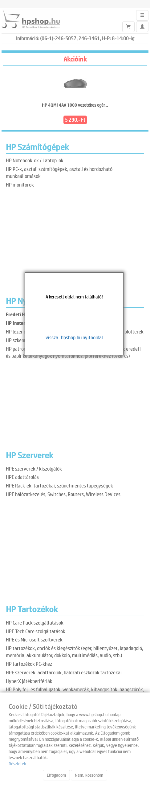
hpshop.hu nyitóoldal (82, 337)
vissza (52, 337)
